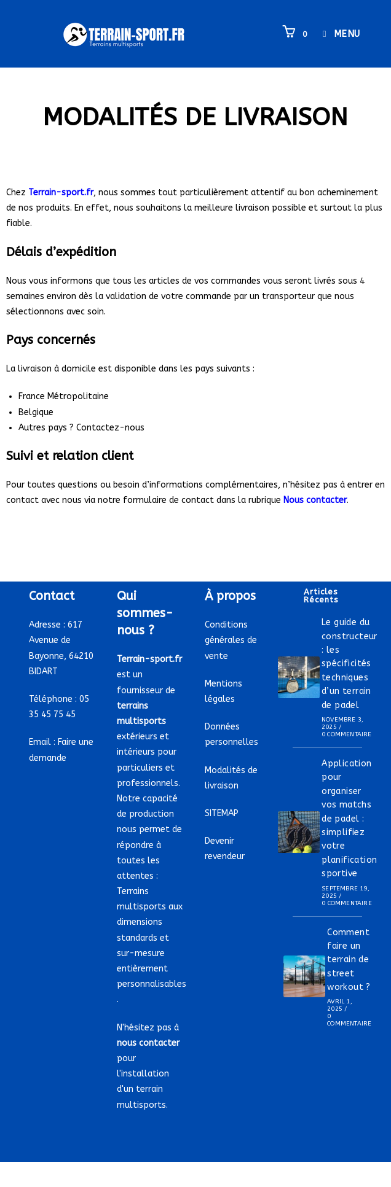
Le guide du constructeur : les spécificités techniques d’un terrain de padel (349, 663)
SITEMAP (222, 813)
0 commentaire (347, 734)
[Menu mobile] (337, 33)
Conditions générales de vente (231, 640)
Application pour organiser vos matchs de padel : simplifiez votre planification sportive (349, 818)
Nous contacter (315, 500)
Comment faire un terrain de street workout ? (349, 960)
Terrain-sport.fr (60, 192)
